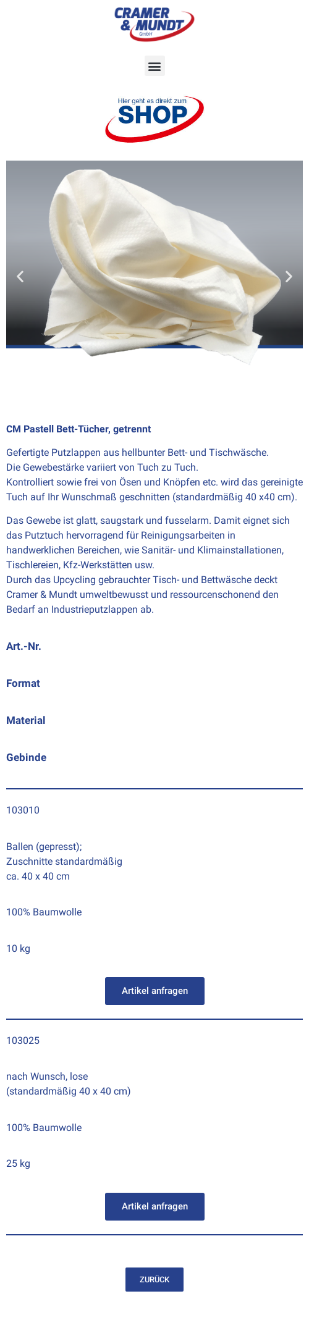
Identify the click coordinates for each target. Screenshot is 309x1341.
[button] (155, 66)
